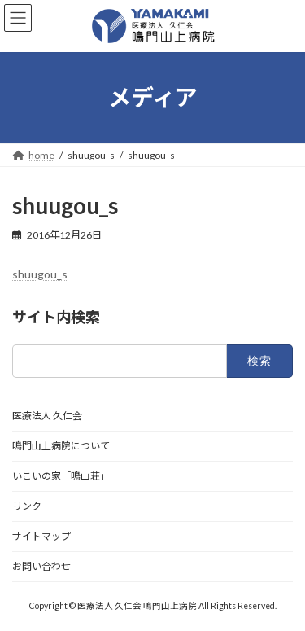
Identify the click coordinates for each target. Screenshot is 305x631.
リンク (26, 506)
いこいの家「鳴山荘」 (61, 476)
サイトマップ (41, 536)
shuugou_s (40, 274)
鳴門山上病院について (61, 446)
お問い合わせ (41, 566)
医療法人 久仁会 (47, 416)
